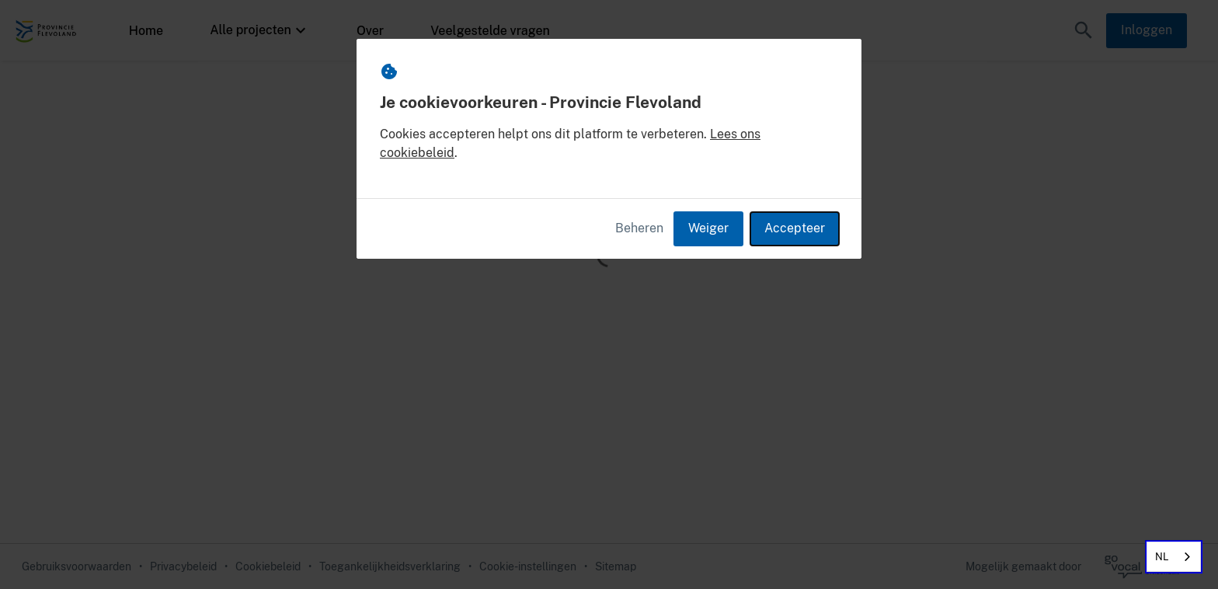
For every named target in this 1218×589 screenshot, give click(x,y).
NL (1162, 557)
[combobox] (1174, 557)
